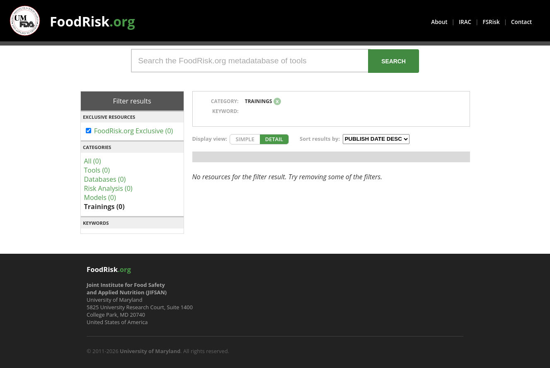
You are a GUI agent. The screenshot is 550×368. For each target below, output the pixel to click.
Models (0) (100, 197)
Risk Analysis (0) (108, 188)
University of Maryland (150, 351)
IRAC (465, 22)
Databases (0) (105, 179)
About (439, 22)
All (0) (92, 161)
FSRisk (491, 22)
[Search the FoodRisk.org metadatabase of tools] (251, 60)
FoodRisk (92, 21)
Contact (521, 22)
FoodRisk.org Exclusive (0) (133, 130)
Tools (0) (97, 170)
